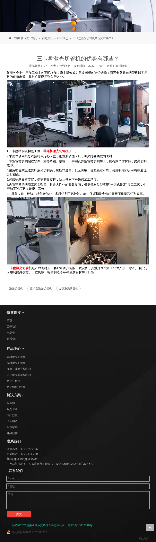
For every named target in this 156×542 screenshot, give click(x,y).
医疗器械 (12, 415)
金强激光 (121, 65)
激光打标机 (13, 381)
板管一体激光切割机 (19, 369)
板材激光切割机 (16, 363)
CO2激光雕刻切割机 (19, 375)
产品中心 (12, 332)
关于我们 (12, 326)
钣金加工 (12, 403)
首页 (9, 320)
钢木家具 (12, 427)
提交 (19, 514)
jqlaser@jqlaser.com (26, 458)
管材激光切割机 (16, 357)
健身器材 (12, 433)
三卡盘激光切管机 (41, 288)
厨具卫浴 (12, 409)
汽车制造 (12, 421)
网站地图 (143, 538)
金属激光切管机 (68, 288)
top (150, 527)
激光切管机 (16, 288)
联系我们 (12, 339)
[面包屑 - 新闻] (78, 16)
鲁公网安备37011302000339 (29, 532)
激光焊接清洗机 (16, 387)
